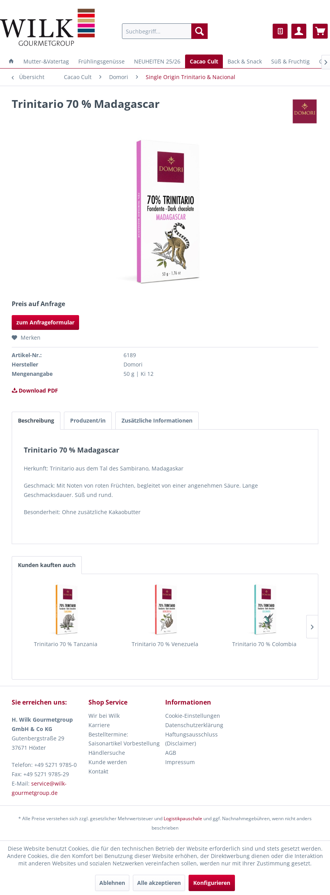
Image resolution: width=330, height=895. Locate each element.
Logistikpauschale (183, 818)
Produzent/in (88, 420)
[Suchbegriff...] (165, 31)
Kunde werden (107, 762)
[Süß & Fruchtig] (290, 61)
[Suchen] (199, 31)
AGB (170, 752)
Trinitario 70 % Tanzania (65, 644)
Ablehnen (112, 882)
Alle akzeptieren (159, 882)
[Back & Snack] (244, 61)
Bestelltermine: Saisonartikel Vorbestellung (124, 739)
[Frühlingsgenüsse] (101, 61)
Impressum (180, 762)
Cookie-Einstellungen (192, 715)
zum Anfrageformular (45, 322)
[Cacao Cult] (204, 61)
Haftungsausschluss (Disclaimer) (191, 739)
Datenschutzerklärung (194, 725)
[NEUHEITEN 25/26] (157, 61)
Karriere (99, 725)
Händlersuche (106, 752)
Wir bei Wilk (104, 715)
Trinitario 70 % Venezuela (165, 644)
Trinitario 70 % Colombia (264, 644)
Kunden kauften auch (47, 565)
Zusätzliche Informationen (157, 420)
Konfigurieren (211, 882)
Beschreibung (36, 420)
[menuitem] (165, 31)
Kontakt (98, 771)
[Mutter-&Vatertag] (46, 61)
